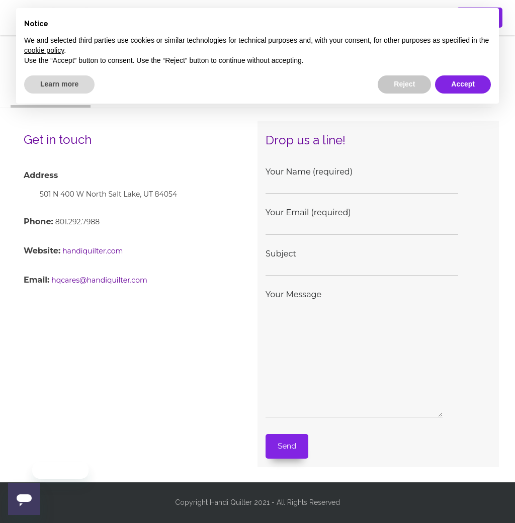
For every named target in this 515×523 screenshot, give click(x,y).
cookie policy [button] (44, 50)
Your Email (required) (362, 219)
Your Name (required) (362, 179)
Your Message (360, 354)
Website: (42, 250)
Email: (36, 280)
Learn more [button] (59, 84)
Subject (362, 261)
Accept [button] (463, 84)
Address (41, 175)
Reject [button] (404, 84)
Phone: (38, 221)
